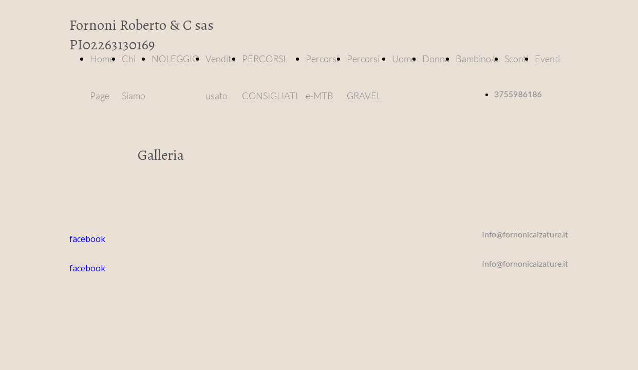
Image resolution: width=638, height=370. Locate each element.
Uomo (404, 58)
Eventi (547, 58)
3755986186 (518, 94)
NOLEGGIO (175, 58)
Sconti (516, 58)
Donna (435, 58)
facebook (87, 268)
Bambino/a (477, 58)
